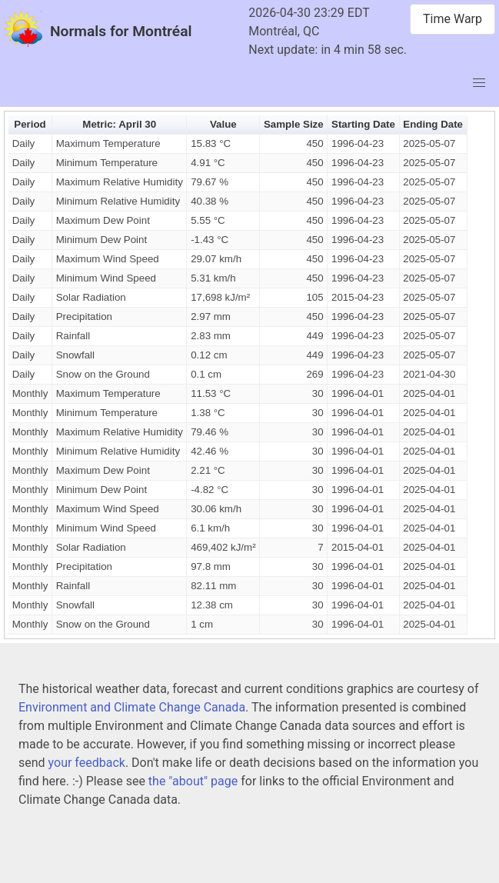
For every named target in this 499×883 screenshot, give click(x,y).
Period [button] (29, 124)
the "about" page (193, 781)
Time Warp (452, 19)
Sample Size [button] (294, 124)
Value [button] (223, 124)
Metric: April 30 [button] (119, 124)
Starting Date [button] (363, 124)
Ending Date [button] (433, 124)
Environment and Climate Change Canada (131, 707)
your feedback (86, 762)
